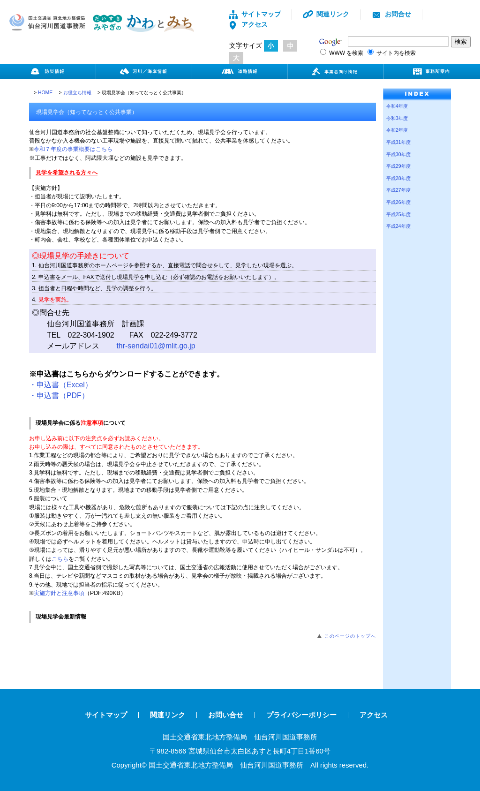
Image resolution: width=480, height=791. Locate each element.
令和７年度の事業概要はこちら (73, 149)
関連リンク (326, 14)
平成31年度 (398, 142)
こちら (60, 559)
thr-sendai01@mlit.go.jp (155, 346)
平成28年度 (398, 178)
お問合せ (391, 14)
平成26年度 (398, 202)
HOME (45, 92)
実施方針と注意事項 (59, 593)
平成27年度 (398, 190)
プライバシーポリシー (301, 715)
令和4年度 (397, 106)
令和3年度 (397, 118)
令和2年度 (397, 130)
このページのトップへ (350, 636)
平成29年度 (398, 166)
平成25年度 (398, 214)
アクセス (248, 24)
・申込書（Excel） (60, 385)
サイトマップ (254, 14)
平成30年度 (398, 154)
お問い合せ (225, 715)
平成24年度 (398, 226)
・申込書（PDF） (59, 395)
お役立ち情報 (77, 92)
